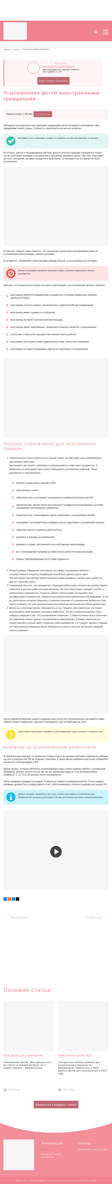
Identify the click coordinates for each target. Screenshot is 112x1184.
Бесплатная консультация (92, 1149)
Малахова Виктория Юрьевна (59, 66)
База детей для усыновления (23, 1055)
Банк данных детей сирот (75, 1055)
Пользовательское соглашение (51, 1155)
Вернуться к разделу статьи (56, 1104)
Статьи (16, 49)
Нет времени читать (43, 114)
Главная (7, 49)
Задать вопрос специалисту (53, 81)
